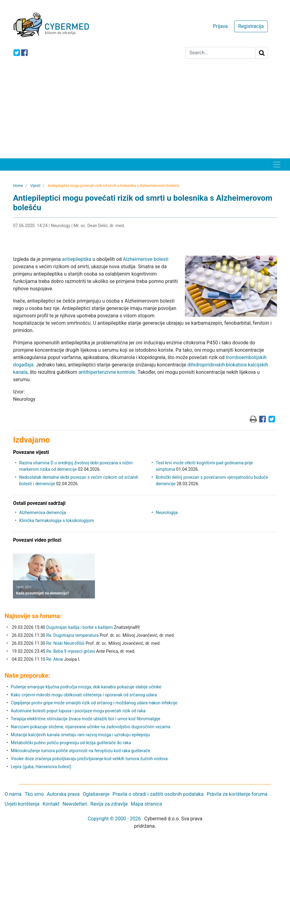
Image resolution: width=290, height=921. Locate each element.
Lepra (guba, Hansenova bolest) (41, 766)
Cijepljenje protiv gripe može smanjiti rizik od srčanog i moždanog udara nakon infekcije (94, 702)
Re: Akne (55, 659)
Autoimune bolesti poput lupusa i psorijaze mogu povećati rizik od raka (78, 710)
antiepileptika (76, 259)
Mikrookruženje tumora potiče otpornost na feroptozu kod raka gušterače (80, 750)
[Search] (221, 53)
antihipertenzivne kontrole (106, 372)
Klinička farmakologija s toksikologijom (56, 520)
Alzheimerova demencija (42, 512)
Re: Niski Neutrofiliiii (65, 643)
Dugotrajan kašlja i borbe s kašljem (79, 627)
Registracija (251, 26)
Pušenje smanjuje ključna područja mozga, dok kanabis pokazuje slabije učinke (86, 686)
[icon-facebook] (24, 52)
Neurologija (167, 512)
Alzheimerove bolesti (145, 259)
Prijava (220, 26)
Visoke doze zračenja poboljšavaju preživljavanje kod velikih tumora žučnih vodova (89, 758)
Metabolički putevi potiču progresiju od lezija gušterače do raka (71, 742)
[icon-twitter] (17, 52)
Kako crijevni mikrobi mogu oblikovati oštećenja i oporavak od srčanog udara (84, 694)
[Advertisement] (145, 112)
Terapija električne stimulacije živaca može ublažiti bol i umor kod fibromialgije (85, 718)
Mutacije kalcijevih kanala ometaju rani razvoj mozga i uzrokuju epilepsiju (80, 734)
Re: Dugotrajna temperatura (72, 635)
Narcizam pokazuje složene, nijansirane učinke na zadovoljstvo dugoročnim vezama (90, 726)
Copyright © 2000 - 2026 (114, 819)
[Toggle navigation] (276, 164)
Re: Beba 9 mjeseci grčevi (70, 651)
